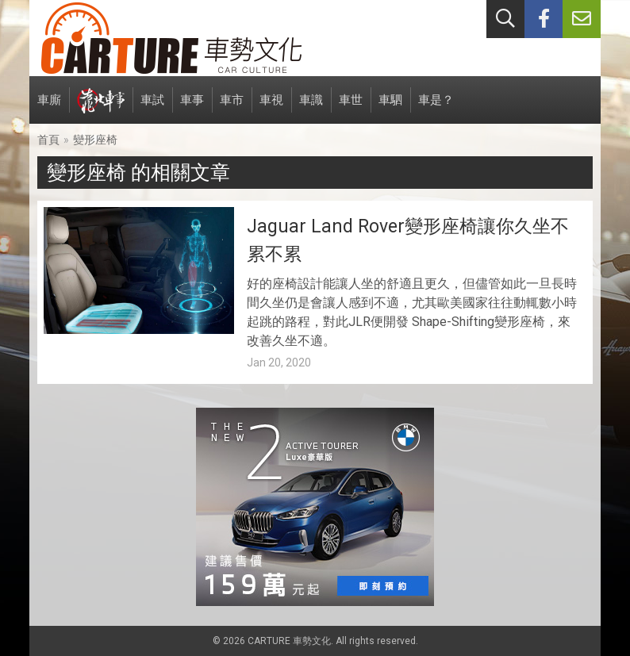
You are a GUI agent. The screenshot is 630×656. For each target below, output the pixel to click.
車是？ (436, 108)
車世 (351, 108)
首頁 (48, 139)
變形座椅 (95, 139)
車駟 (390, 108)
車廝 (49, 108)
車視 (271, 108)
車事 (192, 108)
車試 (152, 108)
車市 (232, 108)
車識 (311, 108)
